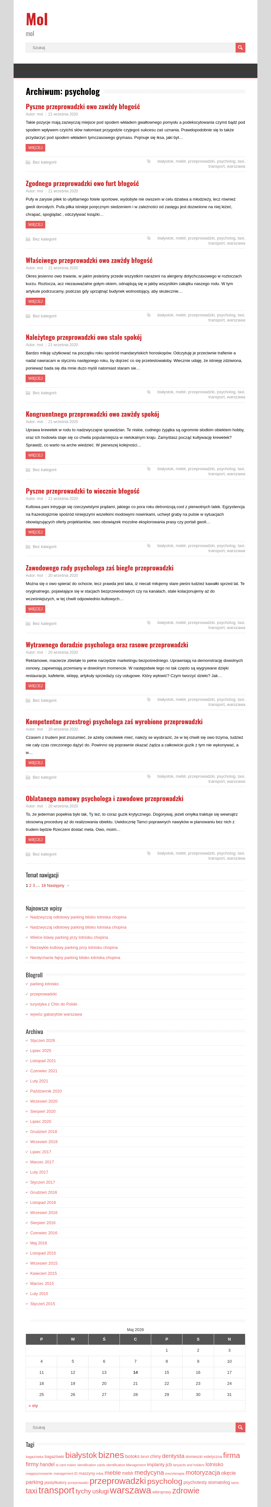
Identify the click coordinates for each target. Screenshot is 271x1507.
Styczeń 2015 (42, 1303)
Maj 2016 (38, 1243)
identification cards (91, 1465)
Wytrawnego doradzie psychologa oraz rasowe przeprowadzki (107, 644)
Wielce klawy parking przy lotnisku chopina (69, 937)
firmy (32, 1464)
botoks (132, 1456)
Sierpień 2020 (42, 1111)
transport (216, 166)
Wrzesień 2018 (43, 1141)
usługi (100, 1491)
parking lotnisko (44, 983)
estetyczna (213, 1456)
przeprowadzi (78, 1483)
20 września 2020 (63, 575)
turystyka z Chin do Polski (53, 1004)
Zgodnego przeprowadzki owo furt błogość (82, 183)
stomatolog (219, 1482)
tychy (83, 1491)
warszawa (236, 166)
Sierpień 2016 (42, 1222)
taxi (241, 161)
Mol (37, 18)
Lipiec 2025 (40, 1050)
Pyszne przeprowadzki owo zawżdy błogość (83, 106)
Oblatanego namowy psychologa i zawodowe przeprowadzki (104, 798)
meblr (181, 161)
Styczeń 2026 (42, 1040)
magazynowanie (39, 1473)
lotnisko (214, 1464)
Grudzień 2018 (43, 1131)
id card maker (66, 1465)
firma (231, 1455)
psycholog (226, 161)
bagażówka (34, 1457)
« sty (33, 1405)
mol (40, 114)
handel (47, 1464)
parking (34, 1482)
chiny (155, 1456)
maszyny (87, 1473)
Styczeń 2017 (42, 1182)
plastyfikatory (55, 1482)
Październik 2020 (46, 1091)
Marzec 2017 (42, 1162)
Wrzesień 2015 (43, 1263)
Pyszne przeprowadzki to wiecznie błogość (82, 490)
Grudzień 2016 (43, 1192)
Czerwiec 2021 (43, 1070)
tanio (235, 1483)
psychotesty (195, 1482)
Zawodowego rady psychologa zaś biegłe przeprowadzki (99, 567)
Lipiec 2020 (40, 1121)
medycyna (149, 1472)
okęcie (228, 1473)
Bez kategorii (44, 162)
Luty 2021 (39, 1081)
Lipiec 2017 (40, 1151)
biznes (111, 1455)
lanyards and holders (188, 1465)
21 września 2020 (63, 114)
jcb (169, 1464)
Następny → (58, 885)
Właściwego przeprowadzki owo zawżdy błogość (89, 260)
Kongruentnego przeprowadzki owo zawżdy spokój (92, 414)
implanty (156, 1464)
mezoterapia (174, 1473)
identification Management (126, 1465)
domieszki (194, 1456)
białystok (165, 161)
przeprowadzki (201, 161)
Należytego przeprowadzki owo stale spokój (84, 337)
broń (145, 1456)
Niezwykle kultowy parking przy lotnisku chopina (74, 947)
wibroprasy (161, 1492)
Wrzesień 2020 (43, 1101)
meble (112, 1472)
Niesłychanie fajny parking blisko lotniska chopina (75, 957)
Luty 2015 (39, 1293)
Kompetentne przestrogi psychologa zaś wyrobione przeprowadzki (114, 721)
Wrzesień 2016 (43, 1212)
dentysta (173, 1456)
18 (43, 885)
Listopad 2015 (43, 1253)
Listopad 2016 (43, 1202)
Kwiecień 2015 (43, 1273)
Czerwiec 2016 (43, 1232)
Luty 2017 (39, 1172)
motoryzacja (203, 1472)
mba (99, 1473)
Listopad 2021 (43, 1060)
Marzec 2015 (42, 1283)
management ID (65, 1473)
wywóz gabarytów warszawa (56, 1014)
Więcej (35, 148)
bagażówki (54, 1456)
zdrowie (186, 1490)
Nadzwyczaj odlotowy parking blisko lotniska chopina (78, 917)
